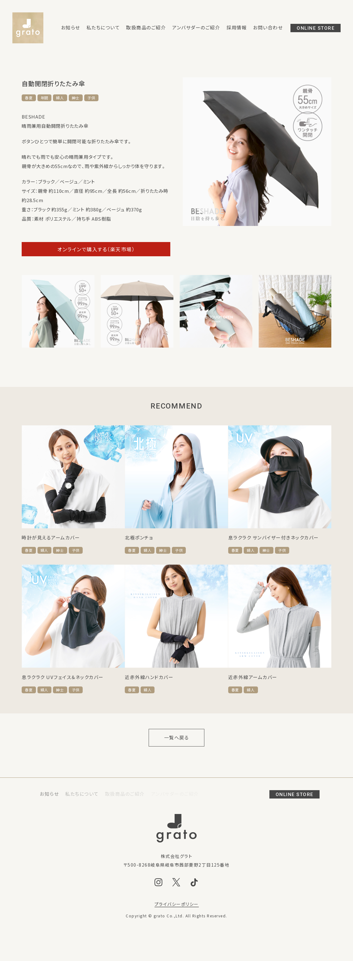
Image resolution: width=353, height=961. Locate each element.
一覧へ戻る (176, 737)
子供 (91, 98)
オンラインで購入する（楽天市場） (96, 249)
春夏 (29, 98)
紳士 (76, 98)
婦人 (60, 98)
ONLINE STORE (315, 28)
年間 (45, 98)
